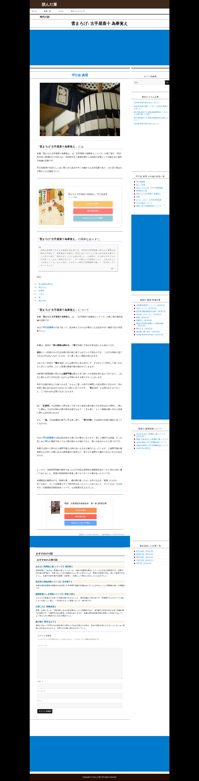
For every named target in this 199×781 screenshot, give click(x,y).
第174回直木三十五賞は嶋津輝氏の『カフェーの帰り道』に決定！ (151, 113)
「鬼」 (39, 297)
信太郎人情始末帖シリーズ (48, 582)
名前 (40, 682)
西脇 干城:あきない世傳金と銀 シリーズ (152, 439)
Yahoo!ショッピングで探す (91, 217)
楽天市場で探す (91, 211)
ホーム (34, 11)
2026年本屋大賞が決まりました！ (147, 103)
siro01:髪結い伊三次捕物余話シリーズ (151, 442)
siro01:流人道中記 (143, 448)
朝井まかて (49, 622)
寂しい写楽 (140, 185)
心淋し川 (40, 607)
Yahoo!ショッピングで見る (66, 520)
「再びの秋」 (42, 301)
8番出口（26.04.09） (144, 320)
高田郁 (68, 567)
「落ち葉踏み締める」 (46, 284)
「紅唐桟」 (41, 290)
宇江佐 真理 (80, 75)
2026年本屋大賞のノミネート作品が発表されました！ (151, 107)
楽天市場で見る (90, 514)
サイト (40, 701)
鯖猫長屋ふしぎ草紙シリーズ (49, 595)
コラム (61, 11)
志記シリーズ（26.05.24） (146, 308)
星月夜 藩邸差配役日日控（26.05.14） (151, 311)
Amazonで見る (66, 514)
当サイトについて (78, 11)
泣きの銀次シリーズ (144, 203)
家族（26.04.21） (143, 317)
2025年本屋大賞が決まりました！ (147, 124)
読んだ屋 (49, 4)
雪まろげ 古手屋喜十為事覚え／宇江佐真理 (87, 195)
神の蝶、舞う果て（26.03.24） (148, 332)
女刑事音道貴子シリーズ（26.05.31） (151, 305)
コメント (42, 646)
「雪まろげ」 (42, 287)
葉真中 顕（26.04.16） (145, 554)
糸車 (138, 197)
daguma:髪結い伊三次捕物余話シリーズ (152, 445)
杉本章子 (66, 582)
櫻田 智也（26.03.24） (145, 557)
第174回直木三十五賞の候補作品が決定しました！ (151, 119)
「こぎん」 (41, 294)
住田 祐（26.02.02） (144, 563)
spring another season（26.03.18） (150, 335)
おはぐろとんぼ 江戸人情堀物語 (149, 188)
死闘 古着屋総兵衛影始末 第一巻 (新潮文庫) (76, 507)
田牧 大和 (69, 595)
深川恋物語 (140, 182)
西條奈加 (50, 607)
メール (41, 692)
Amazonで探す (91, 204)
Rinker (75, 198)
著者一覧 (47, 11)
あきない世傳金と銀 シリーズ (49, 567)
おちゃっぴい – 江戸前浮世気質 (148, 200)
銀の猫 (39, 622)
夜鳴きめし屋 (141, 191)
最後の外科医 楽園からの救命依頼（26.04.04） (149, 324)
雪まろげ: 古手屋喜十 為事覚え (148, 194)
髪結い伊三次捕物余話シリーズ (148, 206)
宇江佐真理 (48, 327)
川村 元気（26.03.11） (145, 560)
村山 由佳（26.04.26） (145, 551)
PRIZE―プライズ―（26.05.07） (149, 314)
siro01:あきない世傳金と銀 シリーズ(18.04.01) (150, 435)
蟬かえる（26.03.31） (145, 329)
